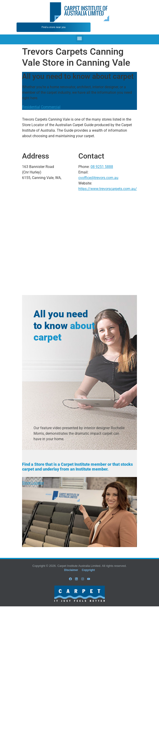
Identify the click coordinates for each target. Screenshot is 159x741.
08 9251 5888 (102, 167)
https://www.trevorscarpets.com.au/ (107, 189)
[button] (79, 38)
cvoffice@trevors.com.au (98, 178)
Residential (31, 107)
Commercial (50, 107)
